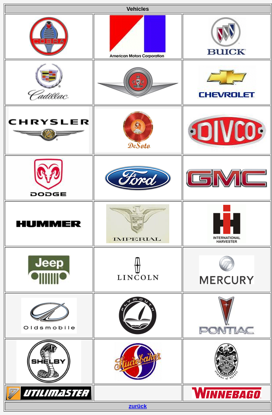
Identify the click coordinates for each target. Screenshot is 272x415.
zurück (138, 406)
